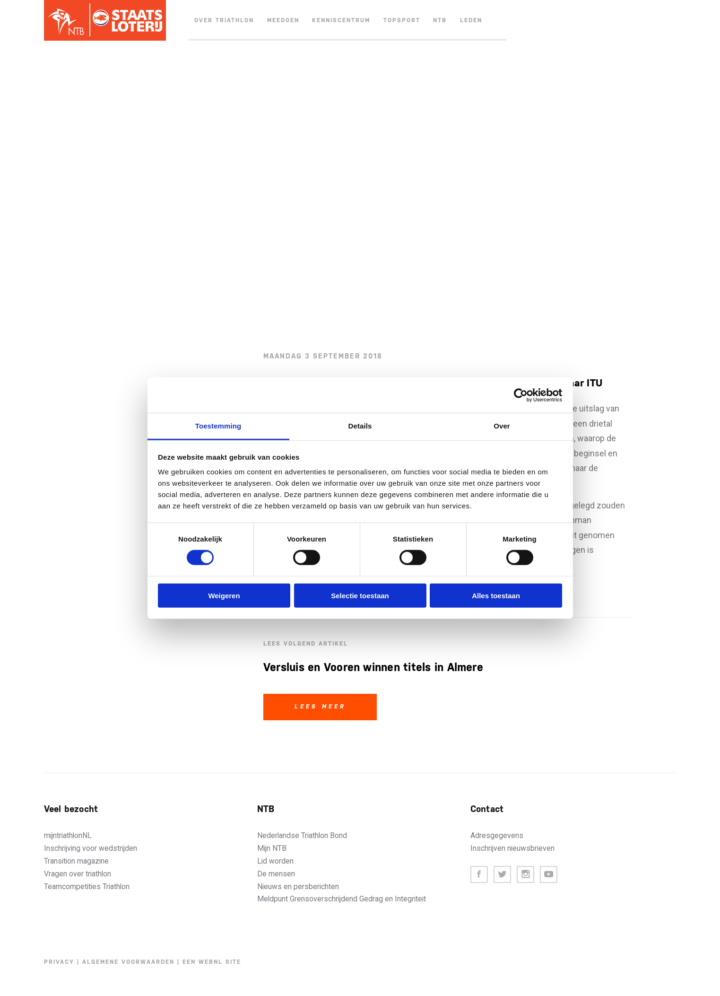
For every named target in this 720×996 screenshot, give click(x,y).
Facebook (479, 874)
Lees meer (320, 706)
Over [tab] (502, 426)
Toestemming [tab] (218, 426)
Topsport (401, 20)
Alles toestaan (496, 596)
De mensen (276, 873)
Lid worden (275, 860)
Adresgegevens (496, 835)
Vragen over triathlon (77, 873)
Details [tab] (360, 426)
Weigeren (224, 596)
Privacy (59, 962)
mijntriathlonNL (68, 835)
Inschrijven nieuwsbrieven (512, 848)
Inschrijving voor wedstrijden (90, 848)
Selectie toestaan (360, 596)
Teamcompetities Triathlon (87, 886)
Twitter (502, 874)
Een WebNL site (211, 962)
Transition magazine (76, 860)
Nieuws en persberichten (298, 886)
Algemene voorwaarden (128, 962)
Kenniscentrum (341, 20)
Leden (471, 20)
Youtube (548, 874)
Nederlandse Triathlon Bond (302, 835)
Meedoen (283, 20)
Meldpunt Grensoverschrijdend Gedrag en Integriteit (341, 898)
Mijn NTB (271, 848)
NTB (440, 20)
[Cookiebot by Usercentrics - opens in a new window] (520, 395)
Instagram (525, 874)
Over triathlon (224, 20)
